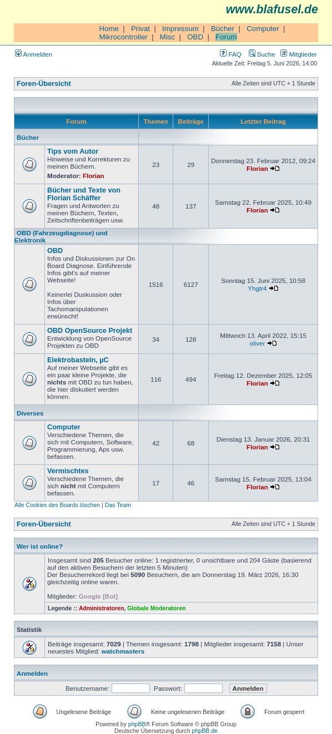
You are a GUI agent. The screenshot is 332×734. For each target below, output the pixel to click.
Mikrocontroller (123, 37)
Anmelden (33, 54)
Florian (93, 175)
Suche (262, 54)
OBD (195, 37)
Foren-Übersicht (44, 84)
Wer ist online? (40, 546)
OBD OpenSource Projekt (89, 331)
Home (109, 28)
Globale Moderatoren (156, 608)
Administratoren (101, 608)
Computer (263, 28)
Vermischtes (68, 471)
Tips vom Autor (72, 151)
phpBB (137, 724)
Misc (167, 37)
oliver (257, 343)
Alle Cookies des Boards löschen (57, 505)
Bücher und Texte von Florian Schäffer (83, 194)
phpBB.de (205, 730)
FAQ (230, 54)
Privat (140, 28)
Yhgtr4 (257, 288)
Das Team (118, 505)
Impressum (180, 28)
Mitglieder (298, 54)
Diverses (30, 413)
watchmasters (123, 651)
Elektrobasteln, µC (78, 360)
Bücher (222, 28)
